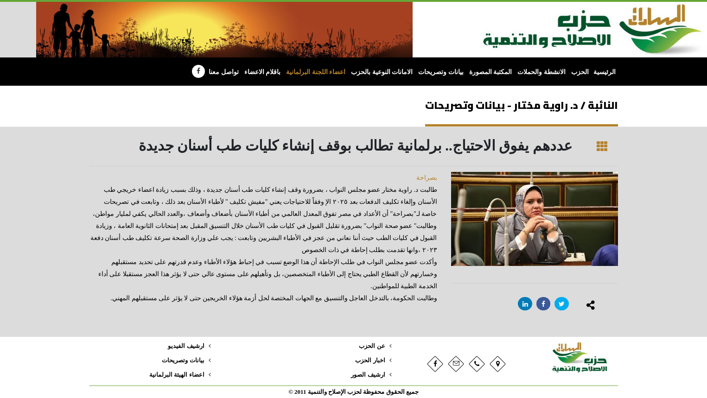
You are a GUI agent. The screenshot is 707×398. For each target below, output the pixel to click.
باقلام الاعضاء (262, 72)
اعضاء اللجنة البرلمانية (315, 72)
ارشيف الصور (368, 375)
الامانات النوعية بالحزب (382, 72)
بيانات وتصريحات (441, 72)
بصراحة (426, 177)
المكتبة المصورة (490, 72)
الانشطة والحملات (541, 72)
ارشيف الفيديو (186, 346)
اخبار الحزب (370, 360)
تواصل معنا (224, 72)
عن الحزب (372, 346)
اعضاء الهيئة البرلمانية (176, 375)
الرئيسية (604, 72)
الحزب (580, 72)
